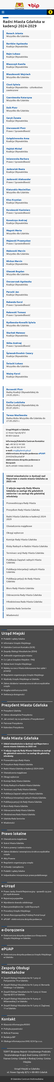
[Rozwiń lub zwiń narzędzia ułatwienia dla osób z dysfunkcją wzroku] (50, 12)
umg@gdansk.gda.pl (22, 450)
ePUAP (41, 453)
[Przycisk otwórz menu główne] (3, 12)
